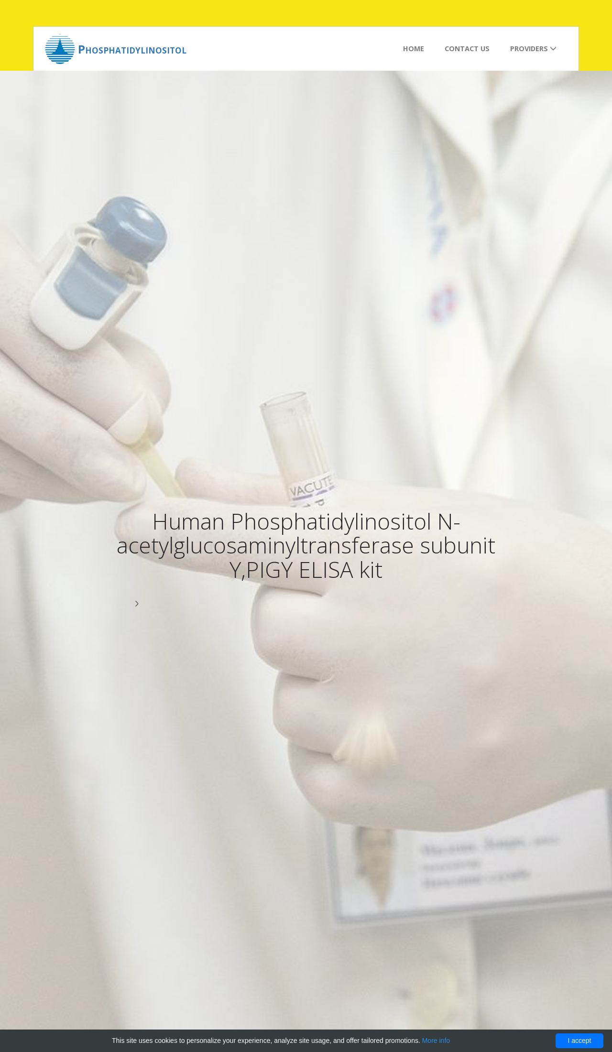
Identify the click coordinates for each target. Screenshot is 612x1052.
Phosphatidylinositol (132, 49)
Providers (533, 48)
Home (413, 48)
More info (436, 1040)
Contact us (467, 48)
